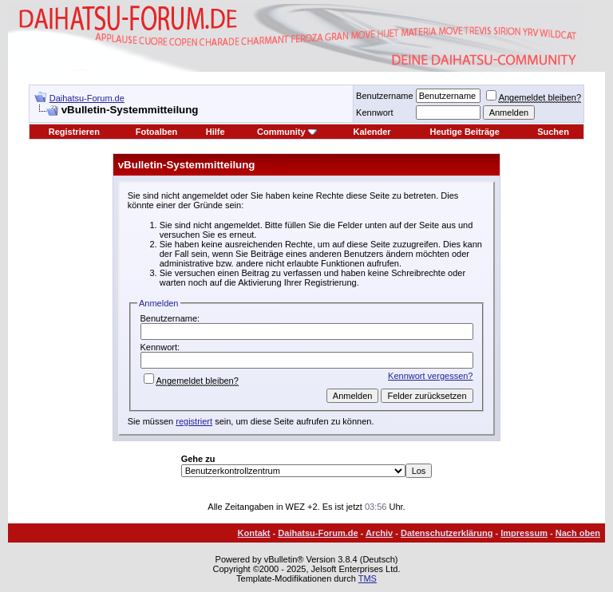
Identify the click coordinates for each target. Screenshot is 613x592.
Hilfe (215, 131)
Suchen (553, 131)
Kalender (372, 131)
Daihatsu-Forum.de (87, 98)
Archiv (379, 533)
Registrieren (74, 131)
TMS (367, 578)
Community (287, 131)
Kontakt (254, 533)
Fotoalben (157, 131)
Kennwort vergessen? (430, 376)
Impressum (524, 533)
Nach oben (578, 533)
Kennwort (374, 112)
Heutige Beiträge (465, 131)
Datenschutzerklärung (447, 533)
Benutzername (384, 96)
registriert (194, 421)
